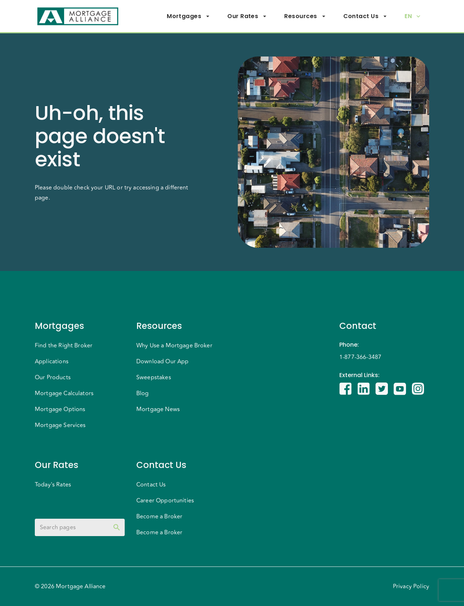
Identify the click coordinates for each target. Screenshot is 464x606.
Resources (305, 16)
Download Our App (162, 361)
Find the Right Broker (63, 345)
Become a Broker (159, 516)
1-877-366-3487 (360, 357)
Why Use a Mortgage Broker (174, 345)
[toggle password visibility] (116, 527)
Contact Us (365, 16)
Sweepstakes (153, 377)
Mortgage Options (60, 409)
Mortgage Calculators (64, 393)
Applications (52, 361)
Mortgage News (158, 409)
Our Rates (247, 16)
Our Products (53, 377)
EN (412, 16)
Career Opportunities (165, 500)
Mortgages (188, 16)
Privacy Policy (411, 586)
